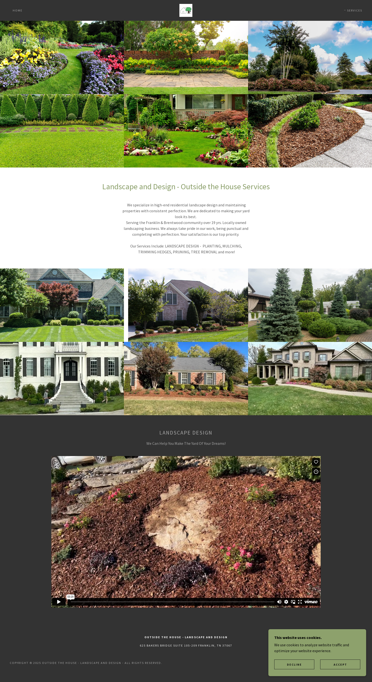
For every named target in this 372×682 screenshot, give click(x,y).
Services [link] (354, 10)
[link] (185, 9)
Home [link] (17, 10)
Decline (294, 664)
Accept (340, 664)
